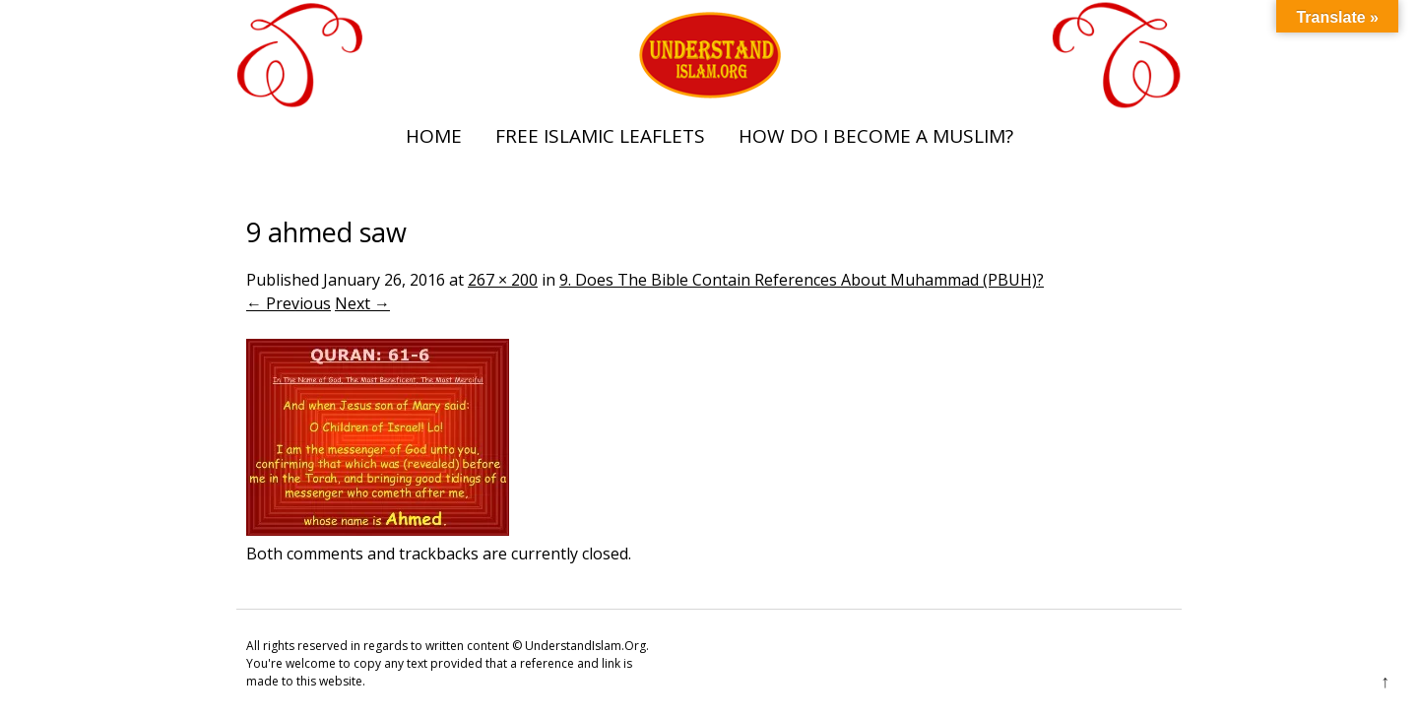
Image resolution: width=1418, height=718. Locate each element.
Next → (362, 303)
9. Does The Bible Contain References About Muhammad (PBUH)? (801, 280)
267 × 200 (503, 280)
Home (434, 136)
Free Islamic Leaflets (600, 136)
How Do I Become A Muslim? (876, 136)
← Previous (288, 303)
